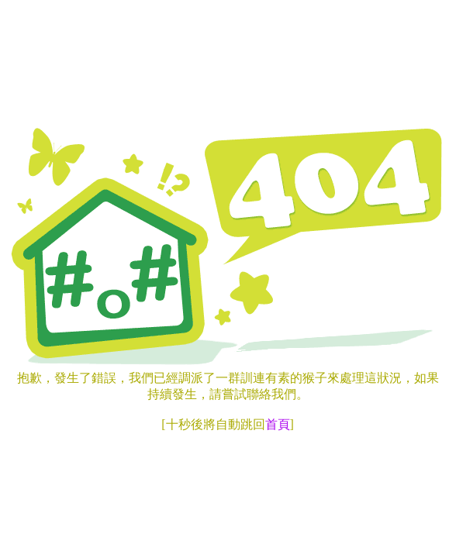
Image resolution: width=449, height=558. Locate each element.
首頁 (277, 424)
